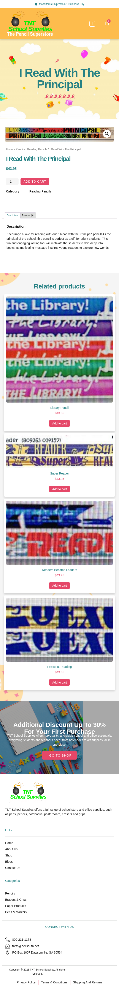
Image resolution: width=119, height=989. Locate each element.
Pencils (20, 149)
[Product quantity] (12, 181)
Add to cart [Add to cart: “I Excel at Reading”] (59, 682)
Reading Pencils (37, 149)
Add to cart (35, 181)
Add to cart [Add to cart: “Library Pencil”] (59, 423)
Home (9, 149)
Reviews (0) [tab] (27, 215)
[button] (92, 24)
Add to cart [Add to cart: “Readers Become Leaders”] (59, 585)
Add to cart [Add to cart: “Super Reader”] (59, 489)
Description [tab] (12, 215)
